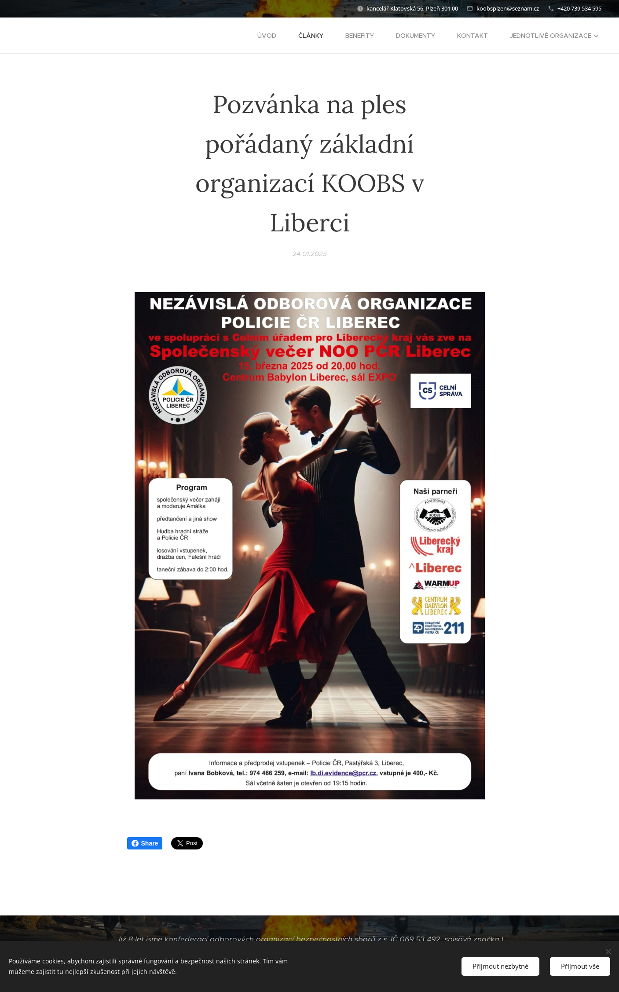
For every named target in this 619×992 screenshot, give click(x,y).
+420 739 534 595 (579, 8)
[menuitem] (271, 36)
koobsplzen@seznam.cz (507, 8)
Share (145, 843)
